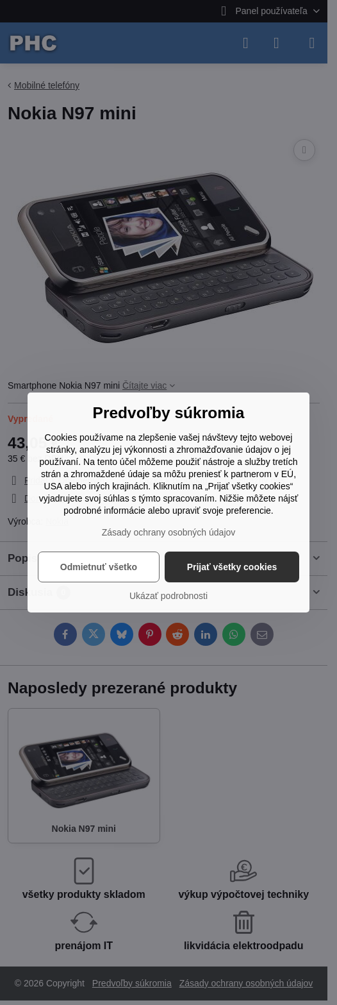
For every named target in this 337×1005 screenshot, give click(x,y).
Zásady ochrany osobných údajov (169, 532)
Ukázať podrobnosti (168, 596)
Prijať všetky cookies (232, 567)
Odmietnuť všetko (98, 567)
